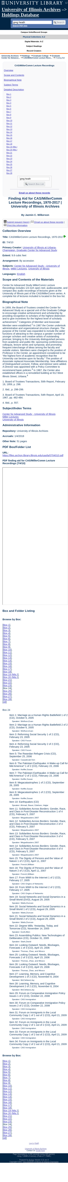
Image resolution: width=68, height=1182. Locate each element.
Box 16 (9, 138)
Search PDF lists (20, 26)
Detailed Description (14, 89)
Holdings (26, 56)
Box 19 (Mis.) (12, 147)
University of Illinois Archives (31, 9)
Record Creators (34, 51)
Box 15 (9, 135)
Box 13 (9, 129)
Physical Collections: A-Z (34, 37)
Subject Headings (34, 46)
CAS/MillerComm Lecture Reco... (37, 58)
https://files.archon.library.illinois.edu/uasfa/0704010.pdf (32, 455)
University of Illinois (38, 268)
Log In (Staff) (34, 1143)
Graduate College (41, 56)
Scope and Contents (14, 75)
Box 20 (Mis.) (12, 150)
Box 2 (9, 97)
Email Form (40, 1151)
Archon (31, 1160)
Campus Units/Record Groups (34, 32)
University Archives (10, 56)
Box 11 (9, 123)
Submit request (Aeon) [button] (16, 222)
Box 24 (9, 161)
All (4, 702)
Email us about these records (34, 193)
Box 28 (9, 173)
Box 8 (9, 115)
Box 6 (9, 109)
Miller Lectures (19, 268)
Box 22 (9, 156)
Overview (8, 70)
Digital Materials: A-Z (34, 41)
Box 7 (9, 112)
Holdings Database (20, 14)
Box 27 (9, 170)
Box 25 (9, 164)
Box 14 (9, 132)
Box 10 (9, 120)
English (21, 274)
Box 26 (9, 167)
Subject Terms (11, 84)
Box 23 (9, 158)
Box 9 (9, 118)
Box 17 (9, 141)
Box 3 (9, 100)
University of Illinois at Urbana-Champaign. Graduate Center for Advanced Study (29, 249)
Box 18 (9, 144)
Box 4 (9, 103)
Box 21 (9, 153)
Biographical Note (13, 80)
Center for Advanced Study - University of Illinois (28, 414)
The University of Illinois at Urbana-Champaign (41, 1162)
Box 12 (9, 126)
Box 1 (9, 94)
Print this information (16, 225)
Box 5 (9, 106)
